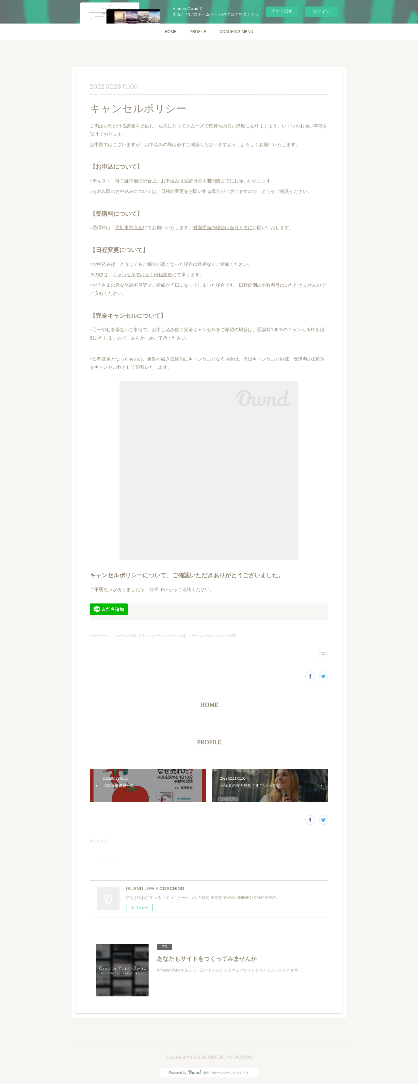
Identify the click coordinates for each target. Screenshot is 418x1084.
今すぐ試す (282, 11)
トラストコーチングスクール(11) (162, 635)
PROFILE (198, 31)
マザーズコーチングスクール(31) (212, 635)
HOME (171, 31)
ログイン (321, 11)
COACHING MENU (236, 31)
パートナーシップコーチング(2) (113, 635)
